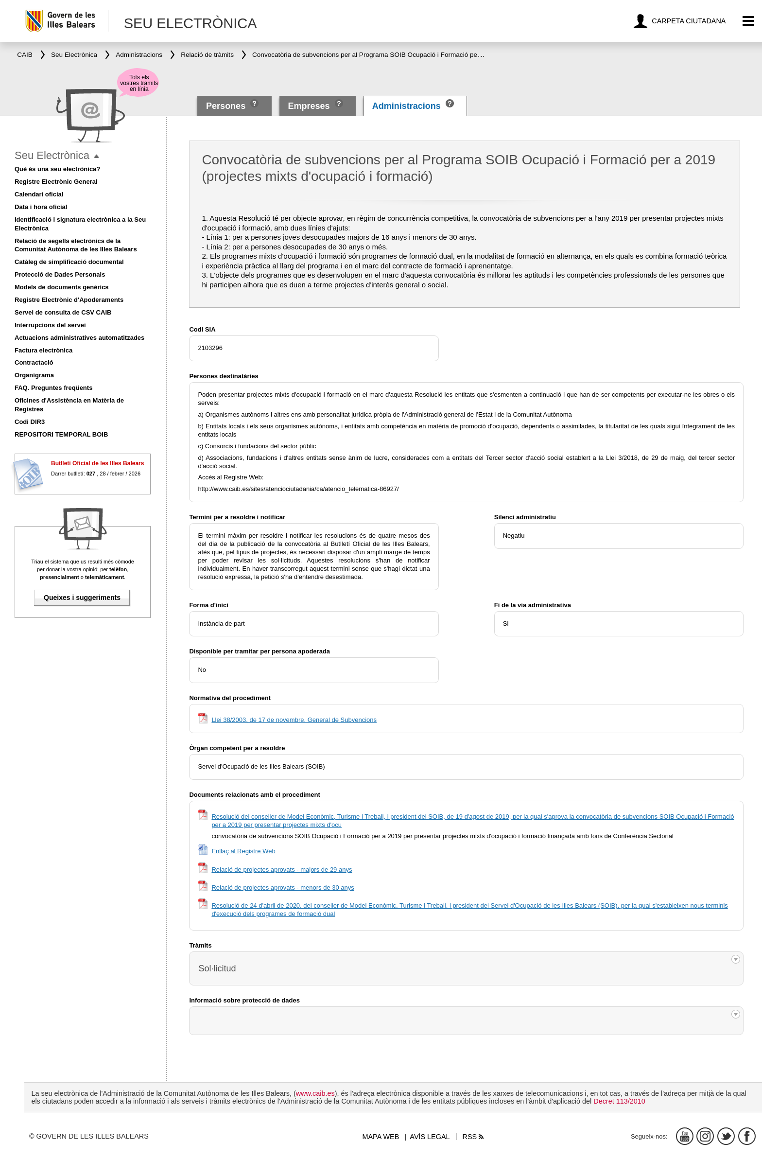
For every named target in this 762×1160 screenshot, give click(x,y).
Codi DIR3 (30, 421)
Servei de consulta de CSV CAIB (63, 312)
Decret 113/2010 (619, 1101)
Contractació (34, 362)
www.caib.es (315, 1093)
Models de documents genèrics (62, 287)
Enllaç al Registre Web (243, 851)
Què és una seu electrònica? (57, 169)
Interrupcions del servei (50, 325)
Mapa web (381, 1137)
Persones (227, 106)
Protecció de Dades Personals (60, 274)
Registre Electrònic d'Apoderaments (69, 299)
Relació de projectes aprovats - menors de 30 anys (282, 887)
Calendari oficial (39, 194)
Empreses (308, 106)
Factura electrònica (43, 350)
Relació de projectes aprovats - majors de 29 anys (281, 869)
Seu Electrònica (52, 155)
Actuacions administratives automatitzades (79, 337)
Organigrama (34, 375)
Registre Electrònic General (56, 181)
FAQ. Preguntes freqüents (53, 387)
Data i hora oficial (41, 207)
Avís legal (430, 1137)
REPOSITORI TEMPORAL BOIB (61, 434)
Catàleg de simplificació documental (69, 261)
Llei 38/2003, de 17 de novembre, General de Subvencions (294, 719)
